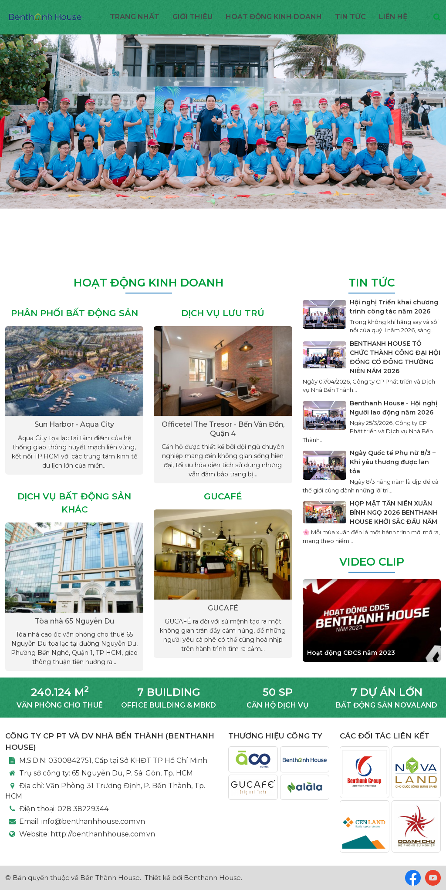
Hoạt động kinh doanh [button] (274, 17)
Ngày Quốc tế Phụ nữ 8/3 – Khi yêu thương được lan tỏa (393, 462)
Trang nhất (134, 17)
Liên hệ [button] (393, 17)
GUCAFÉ (223, 608)
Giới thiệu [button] (192, 17)
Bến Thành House (110, 877)
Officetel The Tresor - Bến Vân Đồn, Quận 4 (223, 429)
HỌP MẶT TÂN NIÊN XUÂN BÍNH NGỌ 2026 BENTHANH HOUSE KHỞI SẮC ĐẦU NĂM (394, 512)
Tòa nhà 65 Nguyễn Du (74, 621)
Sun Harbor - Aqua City (74, 424)
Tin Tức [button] (350, 17)
